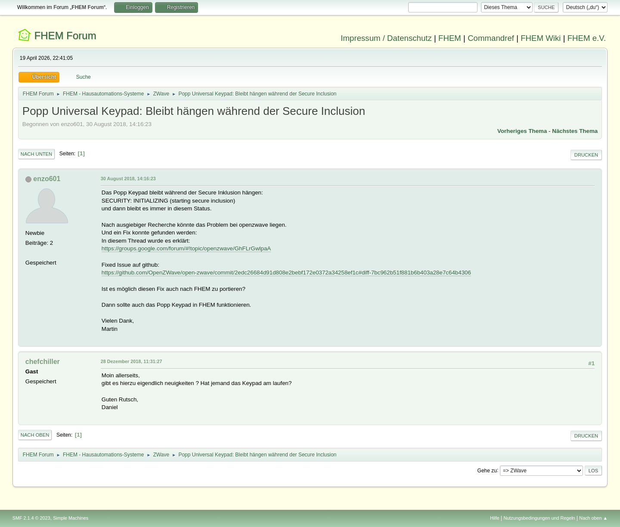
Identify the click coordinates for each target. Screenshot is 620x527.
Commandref (491, 38)
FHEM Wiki (541, 38)
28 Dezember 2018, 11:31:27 (131, 361)
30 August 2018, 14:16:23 (128, 178)
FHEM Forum (65, 35)
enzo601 (46, 178)
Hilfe (494, 518)
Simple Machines (70, 518)
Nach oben (35, 435)
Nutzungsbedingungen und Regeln (539, 518)
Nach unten (36, 154)
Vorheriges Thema (522, 131)
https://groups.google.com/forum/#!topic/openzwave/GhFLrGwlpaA (186, 248)
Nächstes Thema (575, 131)
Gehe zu (487, 470)
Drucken (586, 154)
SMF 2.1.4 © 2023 (31, 518)
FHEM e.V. (586, 38)
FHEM (449, 38)
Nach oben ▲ (593, 518)
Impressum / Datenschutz (386, 38)
